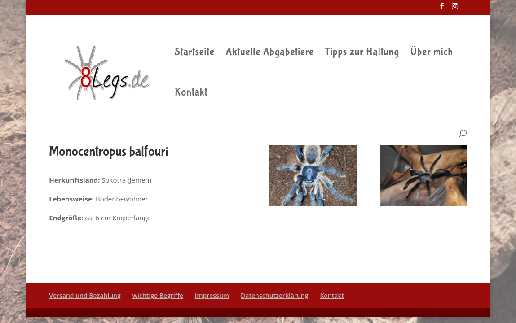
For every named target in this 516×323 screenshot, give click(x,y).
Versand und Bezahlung (85, 295)
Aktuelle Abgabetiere (270, 53)
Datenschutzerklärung (274, 295)
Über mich (431, 53)
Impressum (212, 295)
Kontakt (191, 93)
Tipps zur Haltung (362, 53)
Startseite (194, 53)
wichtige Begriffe (157, 295)
